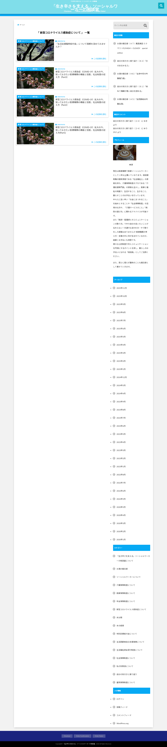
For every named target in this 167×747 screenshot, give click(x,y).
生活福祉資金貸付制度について (130, 650)
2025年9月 (121, 304)
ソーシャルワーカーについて (129, 577)
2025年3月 (121, 353)
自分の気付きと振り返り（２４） (127, 121)
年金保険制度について (126, 601)
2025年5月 (121, 337)
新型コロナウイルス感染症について (131, 609)
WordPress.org (122, 723)
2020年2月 (121, 531)
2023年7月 (121, 418)
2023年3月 (121, 450)
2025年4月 (121, 345)
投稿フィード (122, 707)
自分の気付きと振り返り (127, 674)
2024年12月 (122, 377)
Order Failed (100, 11)
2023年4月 (121, 442)
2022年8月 (121, 474)
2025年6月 (121, 328)
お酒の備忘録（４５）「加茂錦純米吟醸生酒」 (132, 101)
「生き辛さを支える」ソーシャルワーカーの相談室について (133, 558)
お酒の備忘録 (122, 569)
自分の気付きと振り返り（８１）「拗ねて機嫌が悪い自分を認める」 (132, 88)
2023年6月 (121, 426)
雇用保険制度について (126, 682)
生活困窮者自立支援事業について (130, 642)
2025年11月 (122, 288)
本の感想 (120, 625)
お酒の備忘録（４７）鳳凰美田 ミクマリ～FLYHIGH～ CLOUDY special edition (132, 48)
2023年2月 (121, 458)
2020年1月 (121, 539)
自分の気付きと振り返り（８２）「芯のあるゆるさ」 (132, 63)
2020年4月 (121, 515)
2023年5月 (121, 434)
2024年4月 (121, 393)
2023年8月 (121, 410)
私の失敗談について (125, 666)
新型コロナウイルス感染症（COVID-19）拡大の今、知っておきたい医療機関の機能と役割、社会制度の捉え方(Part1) (80, 130)
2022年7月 (121, 483)
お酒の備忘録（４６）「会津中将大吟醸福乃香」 (132, 76)
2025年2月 (121, 361)
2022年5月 (121, 499)
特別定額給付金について (127, 634)
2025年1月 (121, 369)
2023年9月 (121, 401)
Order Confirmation (83, 11)
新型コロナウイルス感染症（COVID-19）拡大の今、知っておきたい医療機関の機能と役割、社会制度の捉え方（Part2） (80, 102)
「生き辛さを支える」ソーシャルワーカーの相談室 (85, 7)
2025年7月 (121, 320)
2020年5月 (121, 507)
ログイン (120, 699)
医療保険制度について (126, 593)
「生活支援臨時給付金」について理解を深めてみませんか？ (80, 45)
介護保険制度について (126, 585)
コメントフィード (124, 715)
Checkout (67, 11)
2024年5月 (121, 385)
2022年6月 (121, 491)
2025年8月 (121, 312)
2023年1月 (121, 466)
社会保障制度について (126, 658)
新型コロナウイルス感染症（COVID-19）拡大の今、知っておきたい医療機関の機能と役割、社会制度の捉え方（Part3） (80, 74)
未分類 (119, 617)
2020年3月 (121, 523)
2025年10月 (122, 296)
